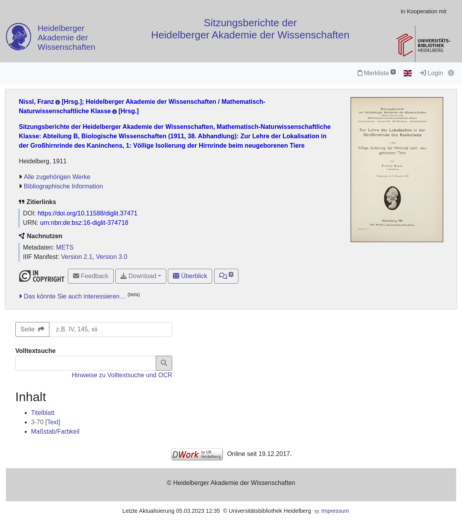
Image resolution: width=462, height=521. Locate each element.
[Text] (45, 422)
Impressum (335, 511)
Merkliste (377, 73)
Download (138, 276)
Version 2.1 (77, 256)
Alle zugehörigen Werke (57, 177)
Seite (32, 329)
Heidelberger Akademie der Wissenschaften (66, 38)
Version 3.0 (111, 256)
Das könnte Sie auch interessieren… (75, 296)
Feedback (91, 276)
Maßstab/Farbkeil (55, 431)
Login (431, 73)
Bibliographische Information (63, 186)
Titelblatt (43, 412)
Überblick (190, 276)
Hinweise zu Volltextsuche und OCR (122, 375)
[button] (226, 276)
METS (64, 247)
